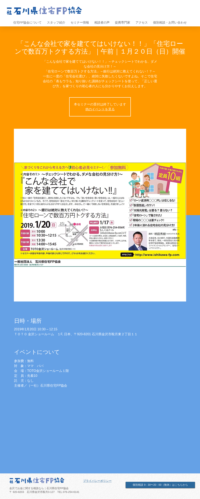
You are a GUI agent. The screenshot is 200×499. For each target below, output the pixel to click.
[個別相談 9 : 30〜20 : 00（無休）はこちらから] (160, 485)
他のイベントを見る (100, 109)
